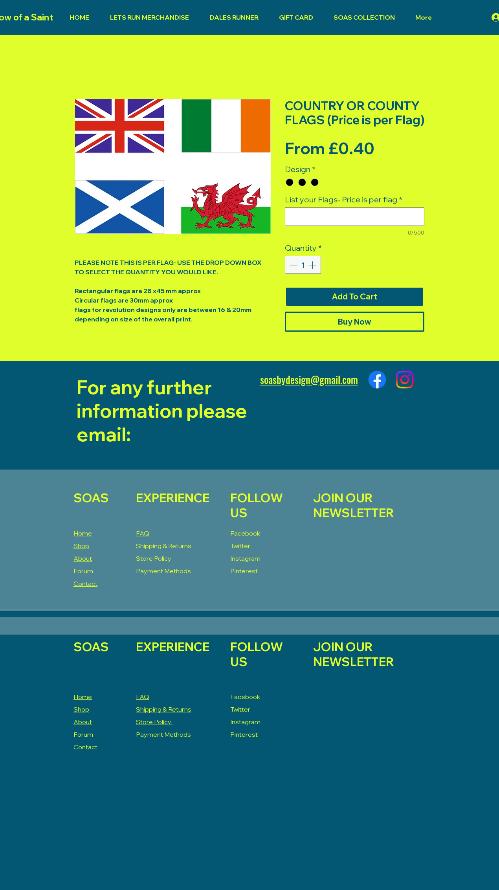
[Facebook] (377, 379)
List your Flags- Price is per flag (343, 199)
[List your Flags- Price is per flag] (354, 216)
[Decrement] (292, 264)
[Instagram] (404, 379)
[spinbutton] (302, 264)
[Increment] (313, 264)
